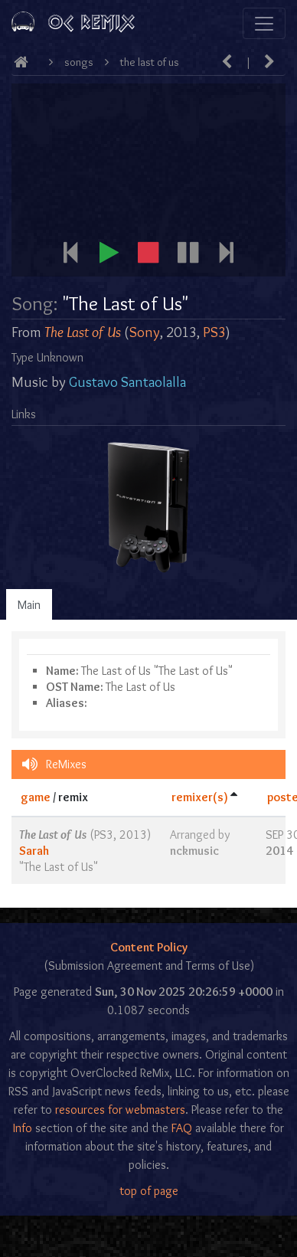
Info (22, 1128)
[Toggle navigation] (264, 23)
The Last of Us (149, 62)
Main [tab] (29, 604)
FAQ (181, 1128)
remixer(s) (199, 797)
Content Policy (149, 947)
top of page (148, 1190)
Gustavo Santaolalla (127, 382)
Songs (78, 62)
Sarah (34, 850)
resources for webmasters (120, 1109)
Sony (144, 332)
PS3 (214, 332)
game (36, 797)
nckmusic (194, 850)
